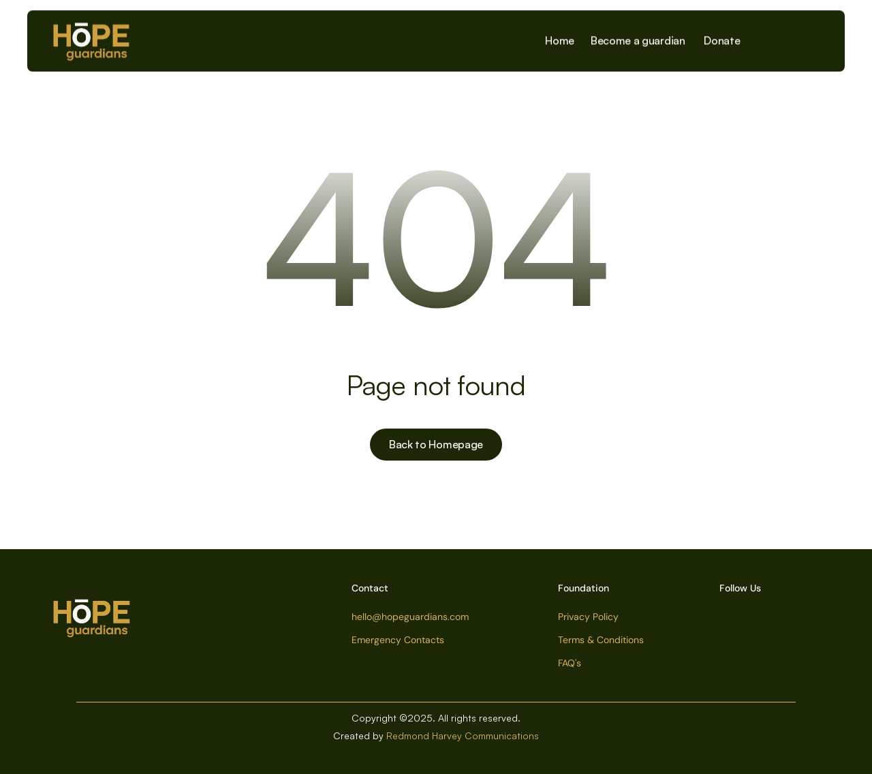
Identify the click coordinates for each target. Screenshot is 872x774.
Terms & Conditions (601, 640)
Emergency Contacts (398, 640)
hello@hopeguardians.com (410, 616)
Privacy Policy (588, 616)
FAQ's (569, 663)
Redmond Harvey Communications (462, 735)
